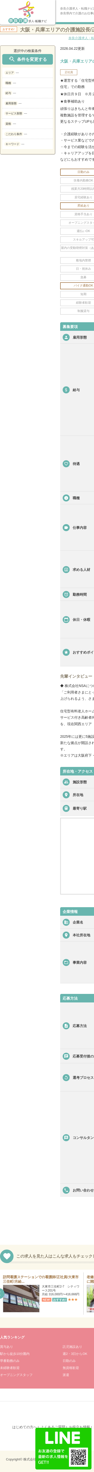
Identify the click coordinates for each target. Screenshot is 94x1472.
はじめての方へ (24, 1427)
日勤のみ (69, 1361)
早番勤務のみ (10, 1361)
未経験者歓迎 (10, 1368)
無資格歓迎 (71, 1368)
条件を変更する (27, 59)
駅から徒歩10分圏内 (15, 1354)
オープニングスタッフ (16, 1375)
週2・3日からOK (75, 1354)
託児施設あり (72, 1347)
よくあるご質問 (53, 1427)
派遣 (66, 1375)
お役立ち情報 (79, 1427)
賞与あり (6, 1347)
